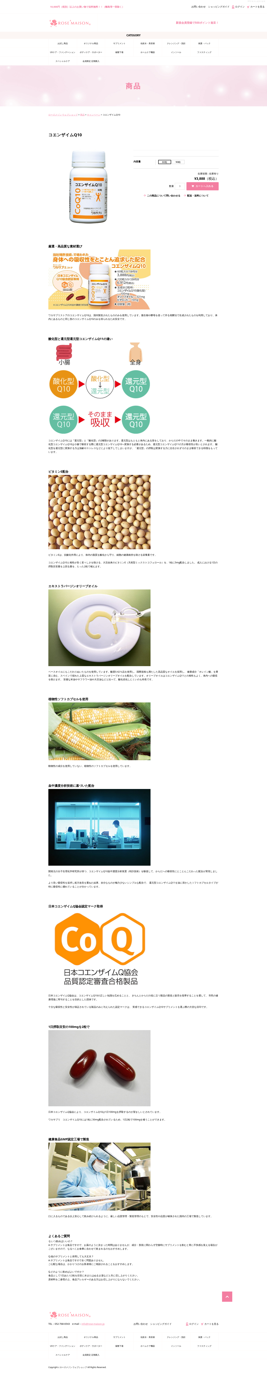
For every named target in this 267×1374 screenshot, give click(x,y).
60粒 (164, 162)
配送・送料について (198, 195)
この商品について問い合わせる (163, 195)
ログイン (238, 6)
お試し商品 (63, 43)
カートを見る (256, 6)
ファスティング (204, 52)
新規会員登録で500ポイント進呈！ (197, 23)
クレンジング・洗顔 (176, 43)
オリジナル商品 (91, 43)
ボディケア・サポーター (91, 52)
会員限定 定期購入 (91, 61)
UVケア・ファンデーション (62, 52)
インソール (176, 52)
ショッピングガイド (219, 6)
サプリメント (119, 43)
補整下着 (119, 52)
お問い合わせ (198, 6)
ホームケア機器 (147, 52)
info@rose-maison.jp (93, 1323)
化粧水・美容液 (147, 43)
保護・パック (204, 43)
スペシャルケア (63, 61)
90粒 (178, 162)
